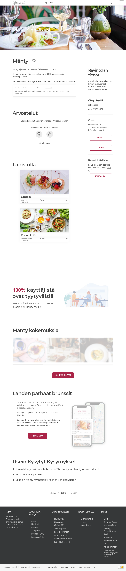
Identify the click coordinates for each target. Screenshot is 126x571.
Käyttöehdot (52, 567)
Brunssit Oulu (37, 537)
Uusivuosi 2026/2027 (59, 523)
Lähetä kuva (44, 143)
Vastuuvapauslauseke (87, 567)
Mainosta (108, 537)
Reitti (100, 137)
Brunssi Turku (37, 533)
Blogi (106, 518)
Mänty (74, 493)
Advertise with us (110, 542)
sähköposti (93, 105)
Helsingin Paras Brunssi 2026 (110, 531)
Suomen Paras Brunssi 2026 (110, 523)
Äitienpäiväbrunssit (63, 538)
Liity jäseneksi (87, 518)
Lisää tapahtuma (86, 523)
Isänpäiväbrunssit (62, 542)
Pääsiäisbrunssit (61, 531)
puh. (95, 109)
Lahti (101, 147)
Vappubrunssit (61, 535)
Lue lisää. (49, 88)
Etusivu (52, 493)
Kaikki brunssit (110, 546)
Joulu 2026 (59, 518)
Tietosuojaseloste (68, 567)
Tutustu (38, 436)
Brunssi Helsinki (35, 523)
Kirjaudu (100, 176)
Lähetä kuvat (63, 375)
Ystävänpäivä (60, 528)
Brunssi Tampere (35, 529)
